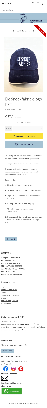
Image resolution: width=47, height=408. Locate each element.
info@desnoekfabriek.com (12, 383)
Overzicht (11, 239)
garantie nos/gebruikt (9, 301)
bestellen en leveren (9, 290)
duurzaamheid (6, 303)
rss (37, 403)
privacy (4, 298)
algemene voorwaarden (10, 295)
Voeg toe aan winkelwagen (24, 136)
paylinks (4, 287)
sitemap (32, 403)
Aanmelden (7, 351)
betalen (4, 292)
